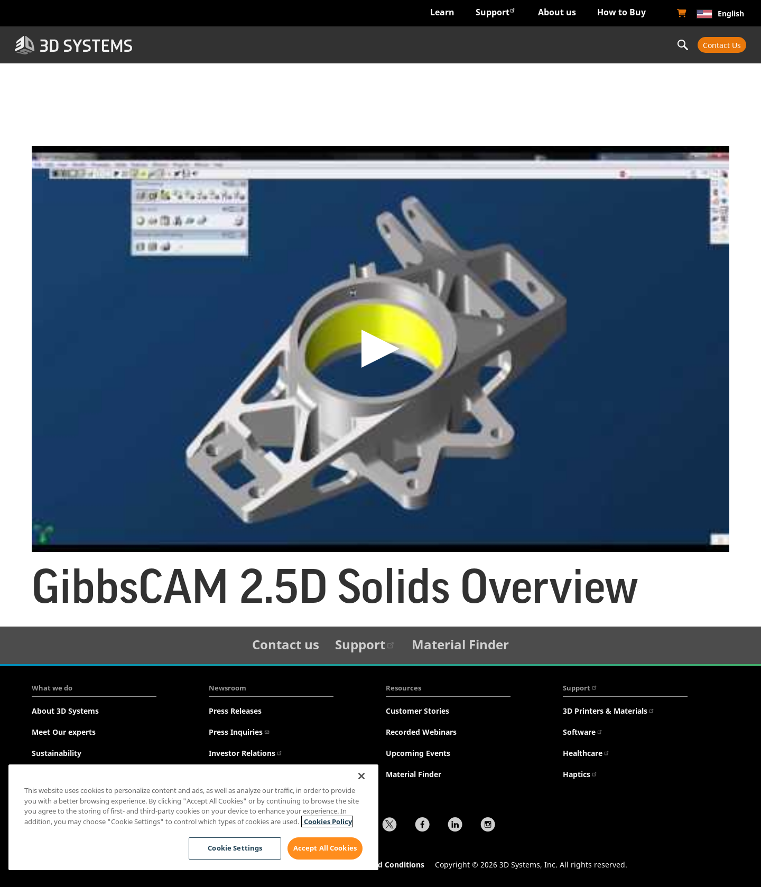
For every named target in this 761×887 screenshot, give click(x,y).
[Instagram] (487, 825)
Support (496, 12)
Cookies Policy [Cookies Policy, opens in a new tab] (327, 821)
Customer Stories (417, 711)
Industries (212, 45)
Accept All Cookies (325, 848)
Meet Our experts (64, 732)
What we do (52, 688)
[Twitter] (389, 825)
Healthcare (586, 753)
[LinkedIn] (455, 825)
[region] (193, 817)
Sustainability (56, 753)
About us (557, 12)
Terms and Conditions (384, 865)
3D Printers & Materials (609, 711)
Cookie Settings (234, 848)
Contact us (285, 644)
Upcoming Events (418, 753)
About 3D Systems (65, 711)
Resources (403, 688)
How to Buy (621, 12)
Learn (442, 12)
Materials (472, 45)
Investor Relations (246, 753)
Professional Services (603, 45)
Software (583, 732)
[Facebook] (422, 825)
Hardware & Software (342, 45)
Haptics (580, 774)
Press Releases (235, 711)
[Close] (361, 776)
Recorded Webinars (421, 732)
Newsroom (227, 688)
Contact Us (722, 45)
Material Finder (460, 644)
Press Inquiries (239, 732)
